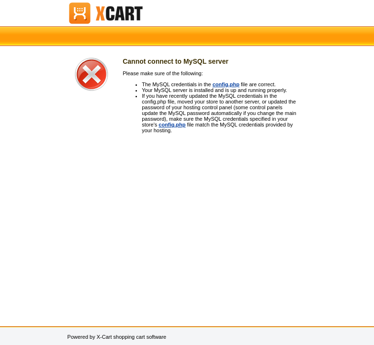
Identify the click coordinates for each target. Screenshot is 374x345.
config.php (226, 84)
